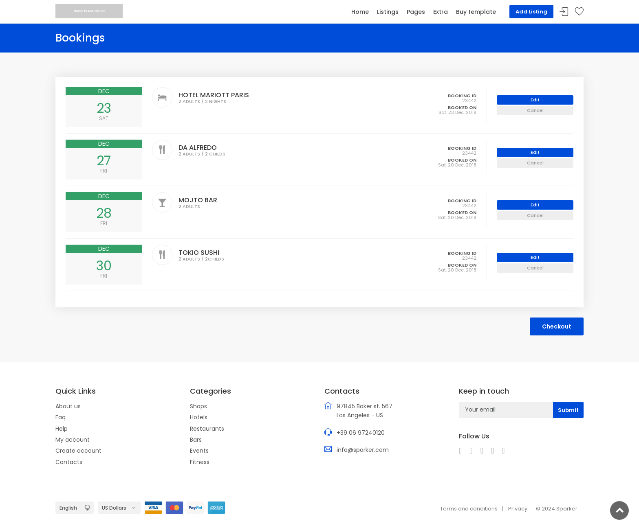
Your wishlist (579, 12)
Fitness (199, 462)
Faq (60, 417)
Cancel (535, 110)
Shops (198, 406)
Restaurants (207, 429)
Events (199, 451)
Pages (416, 12)
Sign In (564, 12)
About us (68, 406)
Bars (196, 440)
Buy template (476, 12)
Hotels (198, 417)
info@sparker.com (363, 450)
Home (360, 12)
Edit (535, 99)
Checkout (556, 326)
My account (72, 440)
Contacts (68, 462)
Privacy (517, 508)
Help (61, 429)
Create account (78, 451)
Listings (388, 12)
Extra (440, 12)
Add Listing (531, 11)
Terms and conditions (469, 508)
